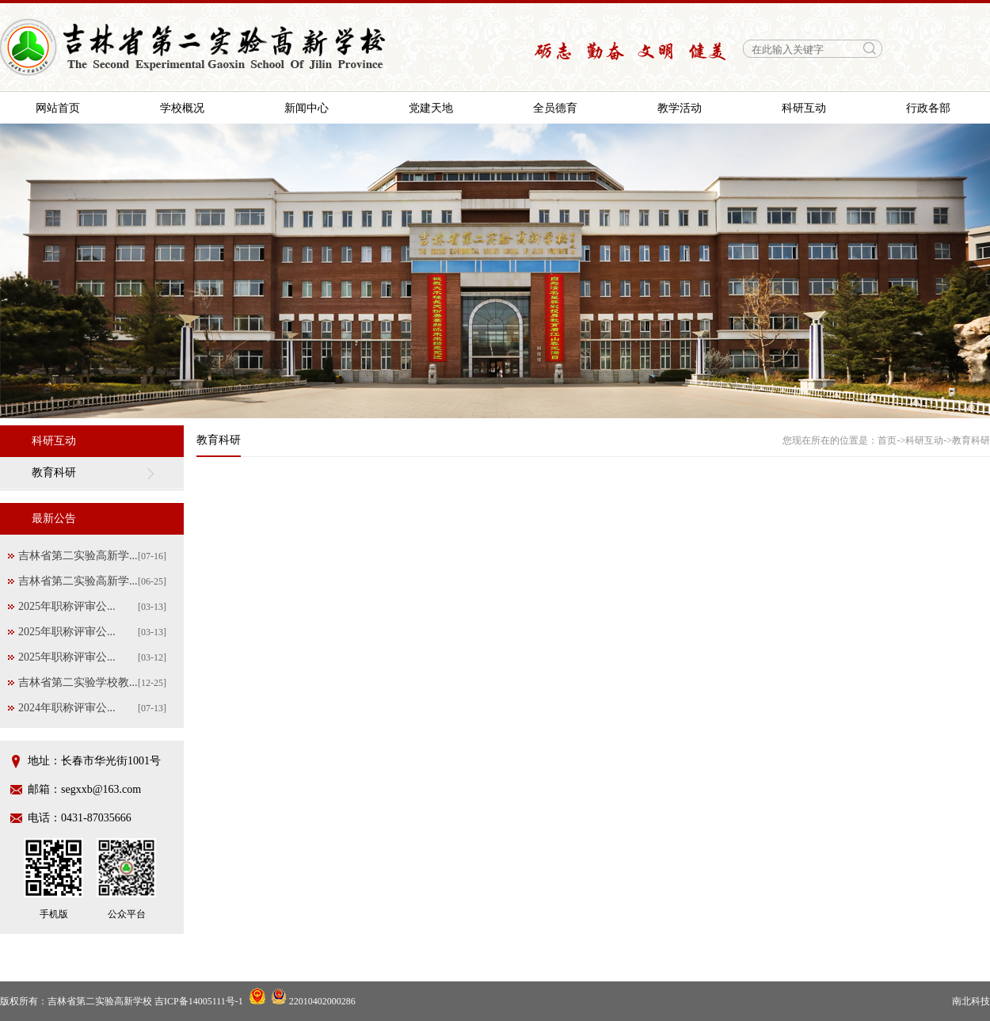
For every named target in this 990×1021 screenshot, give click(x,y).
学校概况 (182, 108)
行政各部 (928, 108)
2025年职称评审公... (67, 606)
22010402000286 (313, 1001)
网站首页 (58, 108)
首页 (887, 440)
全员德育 (555, 108)
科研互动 (804, 108)
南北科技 (971, 1001)
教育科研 (54, 472)
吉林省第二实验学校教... (78, 682)
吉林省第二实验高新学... (78, 556)
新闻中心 (306, 108)
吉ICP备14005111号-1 (198, 1001)
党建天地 (431, 108)
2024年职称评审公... (67, 708)
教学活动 (679, 108)
